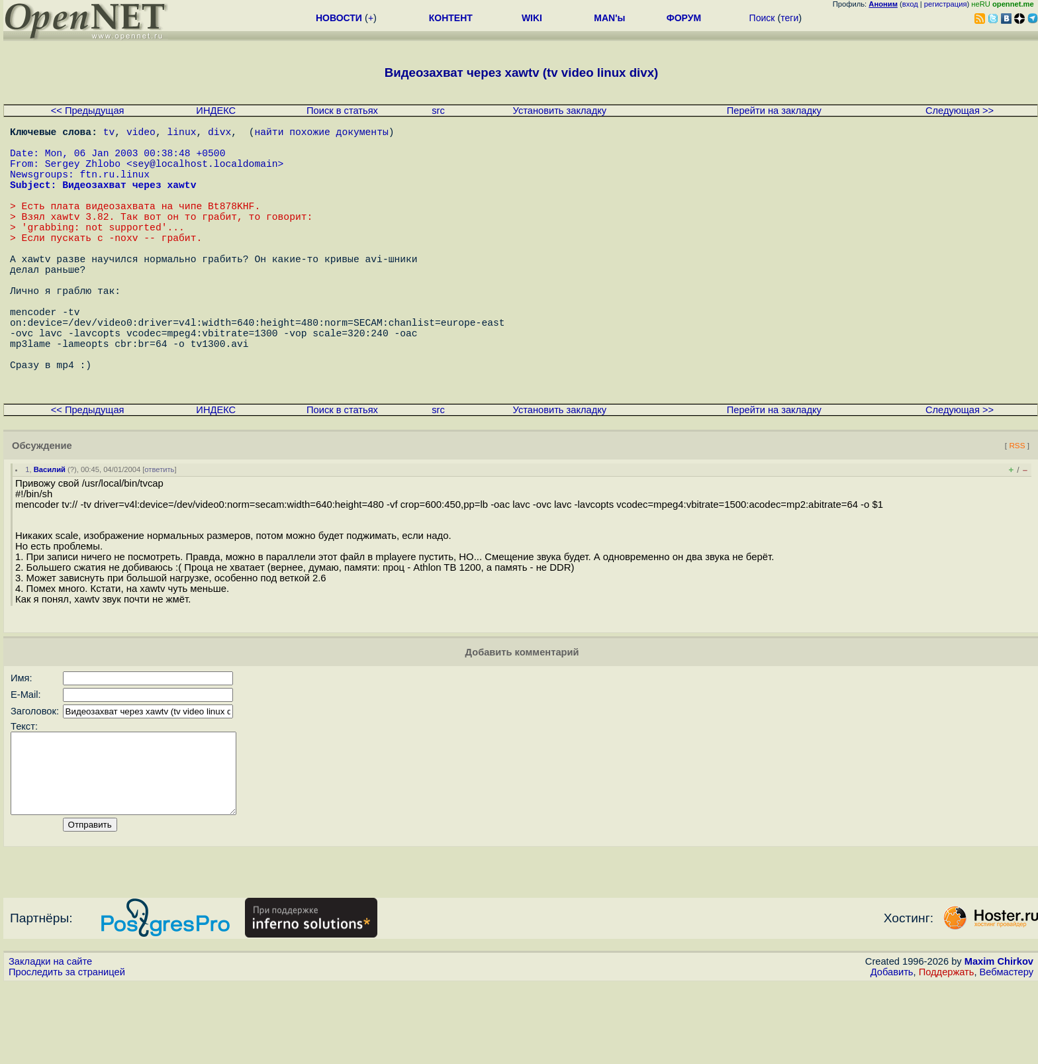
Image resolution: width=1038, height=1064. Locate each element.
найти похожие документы (321, 133)
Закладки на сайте (50, 1041)
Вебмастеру (1006, 1051)
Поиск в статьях (342, 110)
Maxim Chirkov (999, 1041)
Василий (50, 533)
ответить (159, 533)
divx (219, 133)
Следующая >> (959, 110)
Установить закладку (560, 110)
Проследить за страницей (67, 1051)
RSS (1017, 509)
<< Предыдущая (87, 110)
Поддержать (946, 1051)
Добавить (892, 1051)
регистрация (945, 4)
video (141, 133)
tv (109, 133)
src (438, 110)
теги (789, 18)
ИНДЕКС (216, 110)
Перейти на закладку (774, 110)
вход (910, 4)
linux (181, 133)
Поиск (762, 18)
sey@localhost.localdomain (205, 173)
